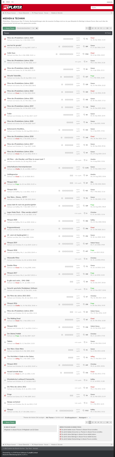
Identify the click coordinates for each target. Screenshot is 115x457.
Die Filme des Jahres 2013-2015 (18, 296)
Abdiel (17, 351)
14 (65, 236)
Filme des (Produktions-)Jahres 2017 (20, 144)
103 (66, 54)
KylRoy (17, 191)
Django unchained (13, 402)
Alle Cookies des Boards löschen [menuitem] (14, 448)
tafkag (17, 358)
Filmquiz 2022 (12, 182)
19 (63, 205)
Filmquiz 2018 (12, 250)
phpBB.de (24, 454)
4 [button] (98, 28)
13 (63, 236)
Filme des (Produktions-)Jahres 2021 (20, 98)
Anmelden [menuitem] (109, 2)
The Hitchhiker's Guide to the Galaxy (20, 356)
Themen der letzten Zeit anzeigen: (39, 417)
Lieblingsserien (12, 174)
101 (61, 54)
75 (63, 167)
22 (69, 205)
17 (72, 236)
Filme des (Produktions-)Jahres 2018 (20, 136)
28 (72, 130)
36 (63, 46)
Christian (18, 116)
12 (63, 304)
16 (69, 236)
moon (17, 47)
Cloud (92, 38)
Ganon (17, 40)
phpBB (13, 452)
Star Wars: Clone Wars (15, 349)
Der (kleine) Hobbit (14, 334)
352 (63, 410)
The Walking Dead (13, 318)
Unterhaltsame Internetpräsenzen (19, 167)
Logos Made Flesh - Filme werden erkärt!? (22, 212)
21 (67, 205)
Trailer (9, 114)
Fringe (9, 394)
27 (69, 130)
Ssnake (17, 78)
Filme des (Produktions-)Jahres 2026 (20, 60)
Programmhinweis (13, 227)
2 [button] (92, 28)
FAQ (12, 2)
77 (67, 167)
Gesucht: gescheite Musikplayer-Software (22, 288)
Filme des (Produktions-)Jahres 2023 (20, 83)
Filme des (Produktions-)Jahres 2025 (20, 68)
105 (72, 54)
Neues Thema (9, 28)
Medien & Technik (14, 18)
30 (72, 251)
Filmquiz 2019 (12, 243)
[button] (86, 28)
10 (69, 76)
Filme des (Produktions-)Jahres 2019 (20, 106)
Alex (16, 55)
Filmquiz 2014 (12, 326)
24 (63, 130)
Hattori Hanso (95, 243)
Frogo (92, 76)
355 (72, 410)
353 (66, 410)
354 (69, 410)
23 (72, 205)
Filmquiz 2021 (12, 189)
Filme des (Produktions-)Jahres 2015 (20, 311)
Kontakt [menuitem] (35, 448)
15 (67, 236)
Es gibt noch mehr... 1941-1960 (18, 280)
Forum (8, 2)
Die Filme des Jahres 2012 (16, 387)
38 (67, 46)
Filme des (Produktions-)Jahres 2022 (20, 91)
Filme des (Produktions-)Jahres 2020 (20, 121)
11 (72, 76)
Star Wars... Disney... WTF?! (17, 197)
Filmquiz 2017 (12, 273)
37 (65, 46)
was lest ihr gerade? (14, 45)
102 (63, 54)
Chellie (17, 169)
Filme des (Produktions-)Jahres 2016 (20, 151)
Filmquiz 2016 (12, 303)
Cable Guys (11, 53)
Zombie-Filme (12, 265)
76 (65, 167)
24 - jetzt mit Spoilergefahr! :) (17, 235)
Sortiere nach (66, 417)
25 (65, 130)
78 (69, 167)
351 (61, 410)
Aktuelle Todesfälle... (14, 76)
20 (65, 205)
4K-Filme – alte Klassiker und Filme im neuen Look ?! (26, 159)
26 (67, 130)
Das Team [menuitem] (29, 448)
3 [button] (95, 28)
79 (72, 167)
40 (72, 46)
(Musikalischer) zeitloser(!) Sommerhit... (21, 379)
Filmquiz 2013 (12, 364)
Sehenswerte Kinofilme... (16, 129)
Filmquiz (10, 409)
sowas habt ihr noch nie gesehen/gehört (21, 205)
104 (69, 54)
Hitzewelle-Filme (13, 258)
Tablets (9, 341)
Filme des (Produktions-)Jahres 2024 (20, 38)
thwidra (17, 63)
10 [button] (107, 28)
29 (72, 190)
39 (69, 46)
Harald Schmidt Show (15, 372)
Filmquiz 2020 (12, 220)
